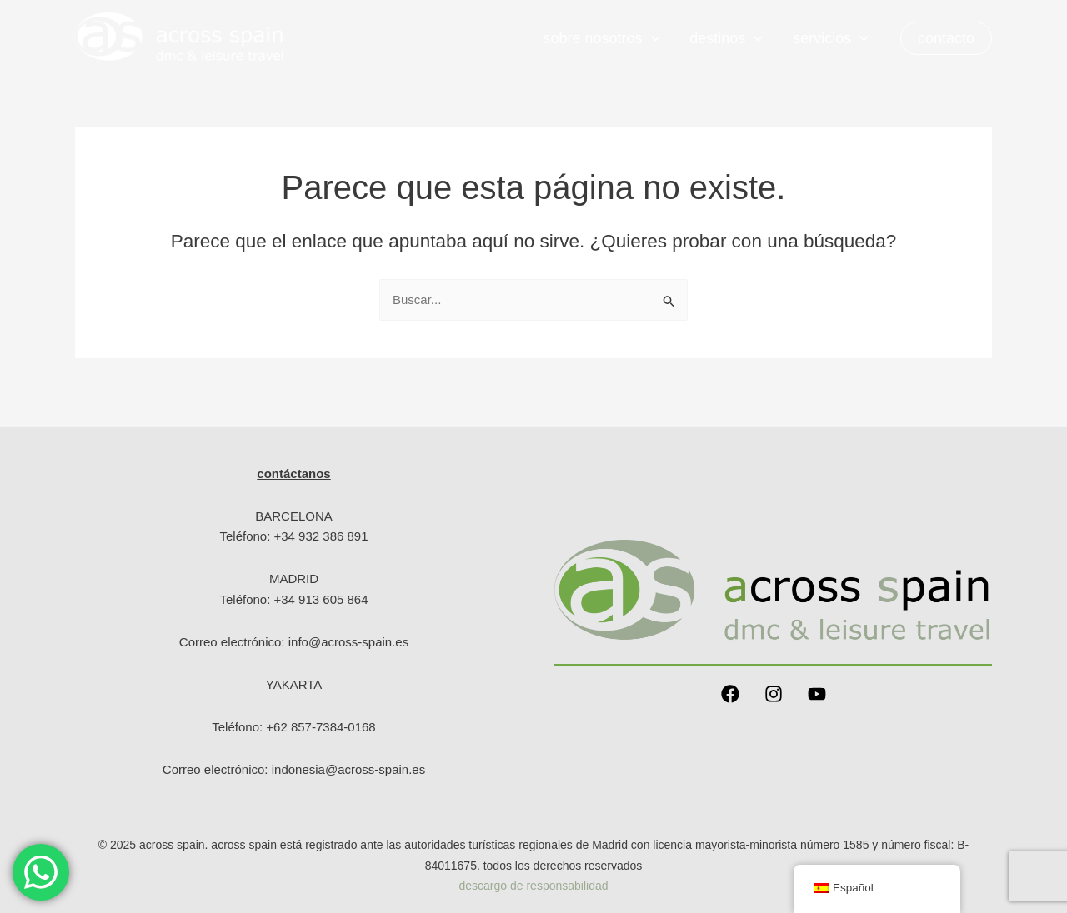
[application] (651, 38)
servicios (831, 38)
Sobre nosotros (601, 38)
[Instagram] (773, 694)
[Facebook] (730, 694)
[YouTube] (817, 694)
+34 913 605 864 (321, 599)
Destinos (726, 38)
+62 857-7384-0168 (320, 727)
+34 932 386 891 (321, 536)
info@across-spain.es (348, 642)
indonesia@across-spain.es (349, 769)
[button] (946, 38)
